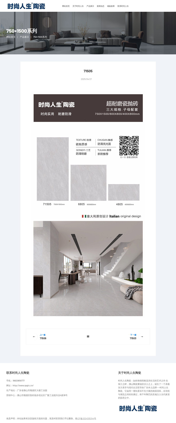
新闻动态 (100, 6)
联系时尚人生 (123, 6)
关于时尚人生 (78, 6)
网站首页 (66, 6)
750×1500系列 (40, 36)
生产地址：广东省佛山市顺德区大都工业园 (26, 390)
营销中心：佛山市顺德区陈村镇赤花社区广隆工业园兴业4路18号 (37, 395)
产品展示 (90, 6)
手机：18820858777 (15, 380)
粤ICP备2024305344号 (85, 418)
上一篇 (42, 335)
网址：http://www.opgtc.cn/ (20, 385)
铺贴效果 (111, 6)
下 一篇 (133, 335)
